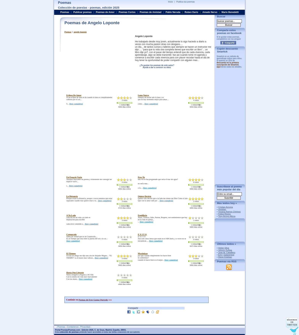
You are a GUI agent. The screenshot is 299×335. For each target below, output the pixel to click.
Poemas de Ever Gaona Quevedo (93, 300)
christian (222, 209)
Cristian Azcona (225, 207)
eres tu (141, 177)
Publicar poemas (82, 12)
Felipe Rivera (224, 214)
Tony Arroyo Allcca (226, 216)
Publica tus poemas (185, 2)
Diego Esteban (225, 257)
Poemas (67, 32)
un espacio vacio (74, 177)
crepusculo (71, 234)
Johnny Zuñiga (225, 250)
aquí (219, 67)
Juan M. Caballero (226, 252)
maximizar (143, 253)
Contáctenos (73, 327)
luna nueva (143, 95)
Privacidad (85, 327)
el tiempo (71, 253)
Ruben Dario (191, 12)
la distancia (72, 196)
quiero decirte (144, 196)
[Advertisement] (96, 61)
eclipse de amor (73, 95)
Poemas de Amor (105, 12)
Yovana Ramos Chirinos (229, 211)
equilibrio (142, 215)
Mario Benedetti (230, 12)
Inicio (170, 2)
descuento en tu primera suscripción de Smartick (228, 64)
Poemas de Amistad (151, 12)
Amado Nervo (209, 12)
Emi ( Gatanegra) (226, 255)
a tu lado (71, 215)
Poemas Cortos (127, 12)
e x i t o (142, 234)
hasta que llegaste (75, 272)
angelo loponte (80, 32)
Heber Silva (223, 248)
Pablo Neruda (173, 12)
